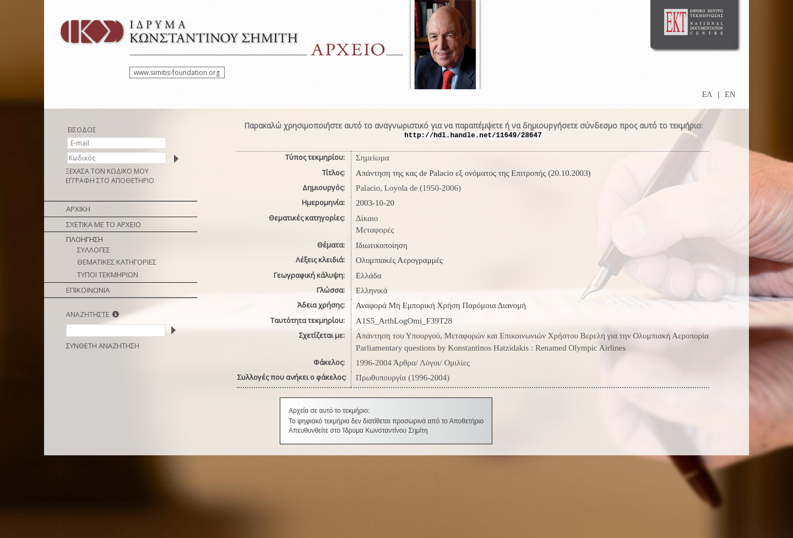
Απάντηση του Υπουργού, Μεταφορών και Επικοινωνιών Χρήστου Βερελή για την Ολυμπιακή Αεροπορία (532, 335)
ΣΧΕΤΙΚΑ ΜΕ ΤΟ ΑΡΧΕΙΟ (103, 224)
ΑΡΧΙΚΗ (78, 209)
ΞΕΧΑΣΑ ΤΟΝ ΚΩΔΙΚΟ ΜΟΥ (107, 171)
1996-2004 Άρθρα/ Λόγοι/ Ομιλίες (413, 362)
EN (730, 94)
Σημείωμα (372, 157)
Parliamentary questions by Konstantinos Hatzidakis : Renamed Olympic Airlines (491, 347)
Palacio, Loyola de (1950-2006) (408, 188)
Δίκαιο (367, 218)
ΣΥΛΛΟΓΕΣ (93, 250)
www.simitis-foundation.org (177, 72)
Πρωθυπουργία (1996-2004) (402, 377)
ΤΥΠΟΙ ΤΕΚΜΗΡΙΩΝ (107, 274)
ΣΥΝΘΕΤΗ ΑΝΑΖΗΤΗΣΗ (102, 346)
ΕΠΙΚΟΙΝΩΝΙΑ (88, 290)
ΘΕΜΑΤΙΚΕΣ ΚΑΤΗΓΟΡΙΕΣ (116, 262)
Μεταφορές (375, 229)
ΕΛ (707, 94)
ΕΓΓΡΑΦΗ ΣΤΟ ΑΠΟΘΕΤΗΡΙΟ (110, 180)
